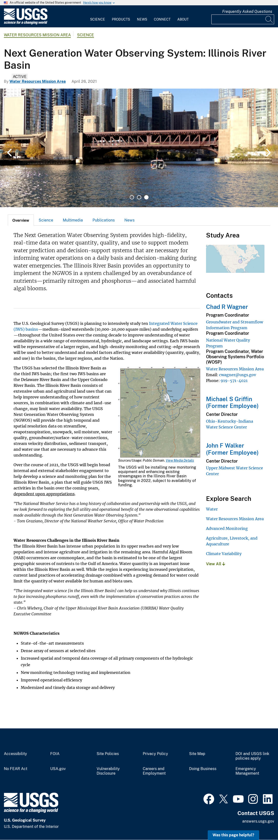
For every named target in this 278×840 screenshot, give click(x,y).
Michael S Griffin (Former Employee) (232, 402)
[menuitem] (97, 16)
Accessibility (15, 754)
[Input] (242, 19)
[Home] (25, 23)
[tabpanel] (139, 148)
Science (97, 19)
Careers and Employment (154, 771)
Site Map (197, 754)
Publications (104, 220)
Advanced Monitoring (227, 528)
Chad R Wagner (227, 306)
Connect (162, 19)
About (183, 19)
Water (212, 509)
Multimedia (73, 220)
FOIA (54, 754)
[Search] (269, 19)
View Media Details (180, 460)
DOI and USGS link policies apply (252, 756)
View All (215, 564)
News (142, 19)
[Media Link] (159, 412)
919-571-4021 (234, 380)
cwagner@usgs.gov (237, 374)
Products (121, 19)
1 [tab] (132, 197)
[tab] (21, 220)
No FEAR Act (15, 769)
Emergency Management (247, 771)
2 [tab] (139, 197)
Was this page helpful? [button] (233, 835)
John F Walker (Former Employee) (232, 449)
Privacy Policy (155, 754)
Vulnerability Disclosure (108, 771)
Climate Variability (224, 553)
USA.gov (58, 769)
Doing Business (202, 769)
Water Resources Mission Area (37, 35)
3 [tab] (146, 197)
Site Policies (108, 754)
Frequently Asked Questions (247, 11)
